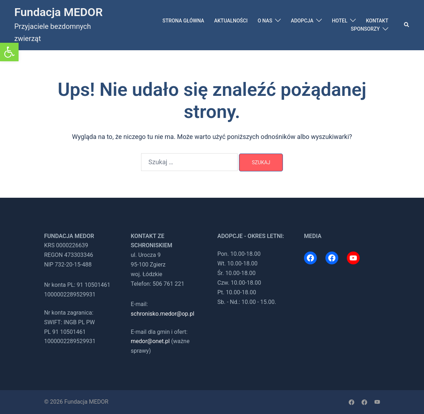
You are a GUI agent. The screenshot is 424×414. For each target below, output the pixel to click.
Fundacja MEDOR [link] (58, 12)
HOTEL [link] (339, 21)
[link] (9, 52)
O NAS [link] (265, 21)
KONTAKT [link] (377, 21)
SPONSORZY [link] (365, 29)
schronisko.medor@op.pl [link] (162, 313)
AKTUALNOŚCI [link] (231, 21)
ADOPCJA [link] (302, 21)
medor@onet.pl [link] (150, 341)
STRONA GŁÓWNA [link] (183, 21)
